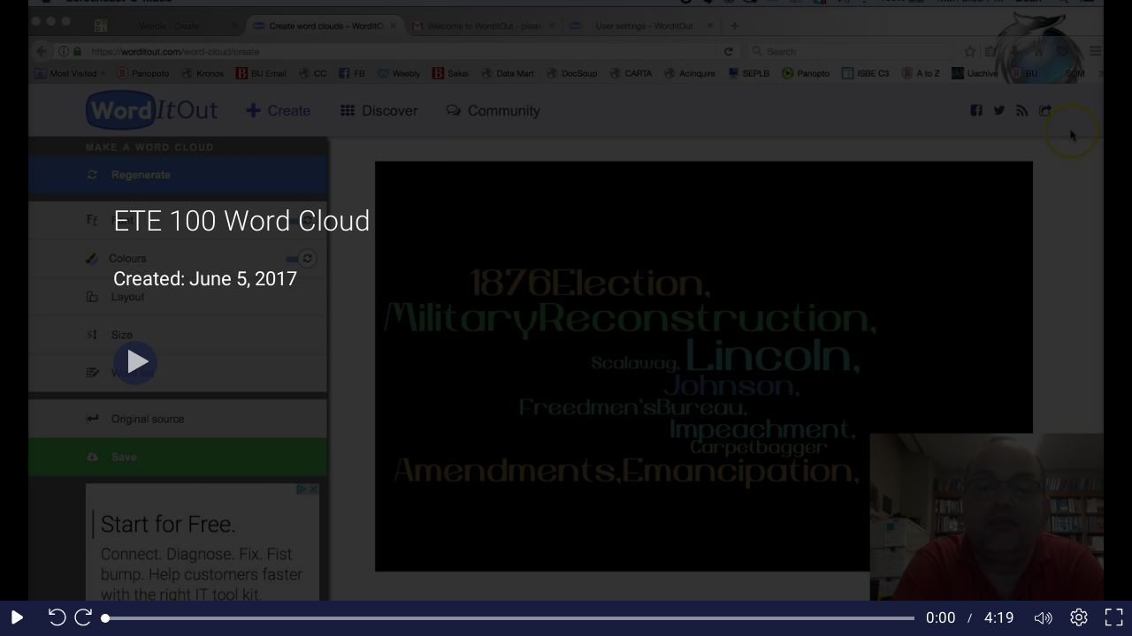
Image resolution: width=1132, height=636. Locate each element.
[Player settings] (1079, 618)
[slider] (509, 618)
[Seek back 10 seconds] (53, 618)
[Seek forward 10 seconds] (87, 618)
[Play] (135, 363)
